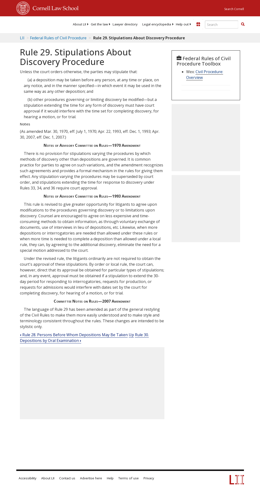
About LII (79, 24)
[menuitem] (79, 24)
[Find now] (242, 24)
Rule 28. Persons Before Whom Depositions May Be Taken (74, 334)
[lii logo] (35, 24)
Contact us (67, 478)
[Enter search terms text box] (221, 24)
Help (110, 478)
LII (22, 38)
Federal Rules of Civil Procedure (58, 38)
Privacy (149, 478)
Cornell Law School (54, 7)
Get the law (99, 24)
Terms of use (128, 478)
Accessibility (27, 478)
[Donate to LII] (198, 24)
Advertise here (91, 478)
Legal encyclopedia (156, 24)
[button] (242, 24)
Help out (182, 24)
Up (131, 334)
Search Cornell (234, 9)
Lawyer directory (125, 24)
